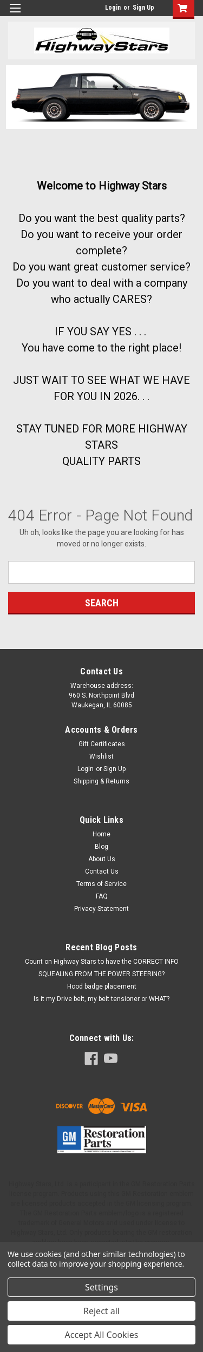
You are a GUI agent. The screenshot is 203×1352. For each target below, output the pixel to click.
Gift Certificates (101, 744)
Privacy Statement (101, 908)
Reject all (101, 1311)
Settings (101, 1287)
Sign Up (143, 7)
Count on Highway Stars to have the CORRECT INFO (102, 961)
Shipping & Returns (101, 781)
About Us (101, 859)
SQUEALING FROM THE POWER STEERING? (101, 974)
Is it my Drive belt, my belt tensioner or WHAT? (101, 999)
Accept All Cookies (102, 1335)
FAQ (102, 896)
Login (113, 7)
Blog (101, 846)
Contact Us (102, 871)
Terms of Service (101, 884)
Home (101, 834)
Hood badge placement (101, 986)
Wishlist (101, 756)
